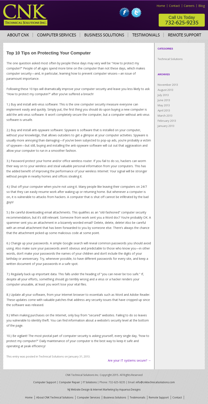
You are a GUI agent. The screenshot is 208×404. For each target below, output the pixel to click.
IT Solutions (90, 382)
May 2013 (164, 105)
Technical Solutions (51, 356)
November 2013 (168, 85)
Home (161, 6)
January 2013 (166, 126)
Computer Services (56, 35)
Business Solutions (104, 35)
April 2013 (164, 110)
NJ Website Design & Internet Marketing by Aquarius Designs (104, 389)
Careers (189, 6)
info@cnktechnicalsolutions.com (155, 382)
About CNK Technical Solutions (54, 397)
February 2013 (167, 121)
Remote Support (184, 35)
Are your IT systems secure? (129, 360)
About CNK (18, 35)
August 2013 (165, 90)
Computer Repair (69, 382)
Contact (174, 6)
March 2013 (165, 115)
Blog (201, 6)
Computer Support (44, 382)
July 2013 (163, 95)
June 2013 (164, 100)
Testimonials (146, 35)
